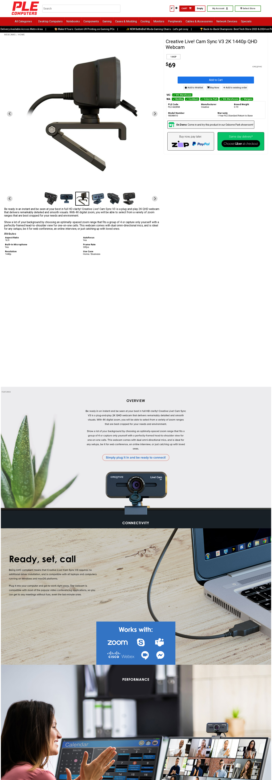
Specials (246, 21)
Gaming (107, 21)
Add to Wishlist (194, 87)
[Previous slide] (9, 114)
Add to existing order (235, 87)
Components (91, 21)
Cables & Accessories (199, 21)
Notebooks (73, 21)
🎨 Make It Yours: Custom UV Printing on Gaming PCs (87, 29)
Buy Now (213, 87)
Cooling (145, 21)
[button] (51, 199)
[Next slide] (155, 114)
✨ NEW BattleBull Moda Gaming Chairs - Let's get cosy (160, 29)
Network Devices (226, 21)
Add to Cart (216, 80)
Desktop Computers (50, 21)
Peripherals (175, 21)
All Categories (23, 21)
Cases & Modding (126, 21)
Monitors (158, 21)
